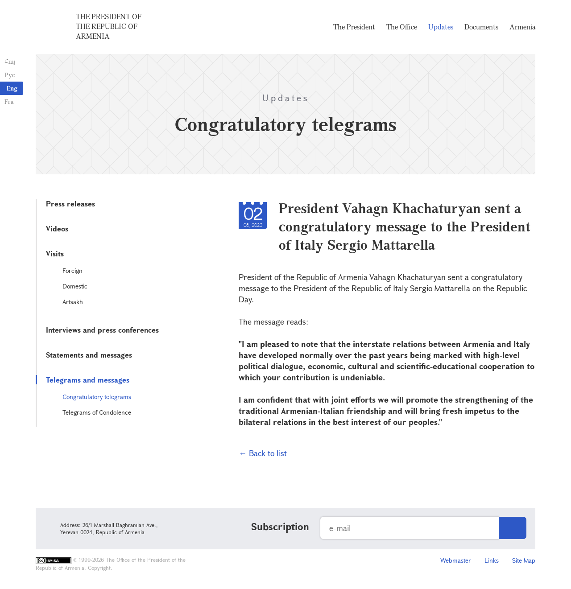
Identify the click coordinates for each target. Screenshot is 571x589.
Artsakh (72, 301)
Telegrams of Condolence (96, 412)
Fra (9, 101)
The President (354, 27)
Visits (55, 253)
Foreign (72, 270)
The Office (401, 27)
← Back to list (263, 453)
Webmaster (455, 560)
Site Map (523, 560)
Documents (481, 27)
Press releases (70, 203)
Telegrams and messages (87, 379)
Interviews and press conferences (102, 329)
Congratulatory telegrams (96, 396)
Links (491, 560)
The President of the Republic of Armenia (108, 26)
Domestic (74, 286)
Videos (57, 228)
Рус (9, 74)
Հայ (10, 61)
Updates (440, 27)
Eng (12, 88)
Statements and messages (89, 354)
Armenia (522, 27)
